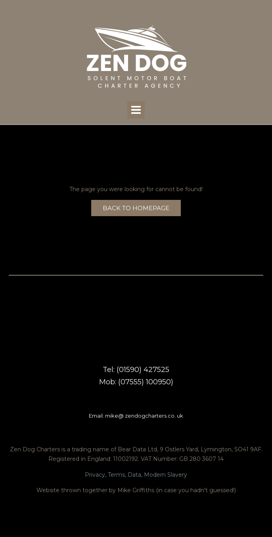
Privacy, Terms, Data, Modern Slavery (136, 474)
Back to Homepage (136, 208)
